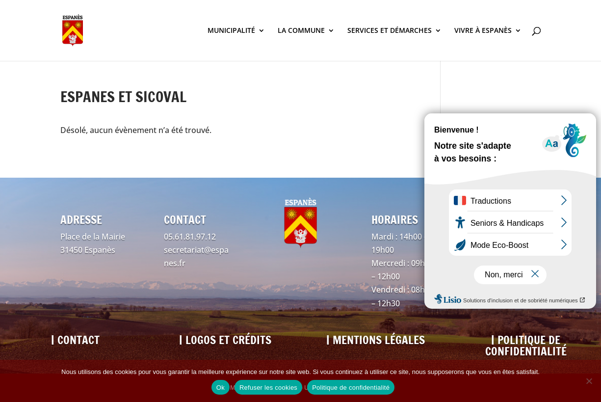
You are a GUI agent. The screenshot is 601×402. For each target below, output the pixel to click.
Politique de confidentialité (351, 387)
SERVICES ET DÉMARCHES (389, 31)
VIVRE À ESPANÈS (483, 31)
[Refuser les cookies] (589, 381)
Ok (220, 387)
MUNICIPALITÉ (231, 31)
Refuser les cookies (268, 387)
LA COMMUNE (301, 31)
